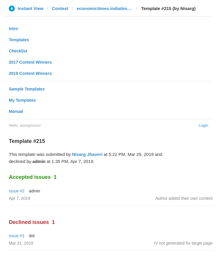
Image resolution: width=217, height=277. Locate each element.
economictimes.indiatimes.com (105, 8)
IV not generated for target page (183, 243)
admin (34, 191)
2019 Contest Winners (30, 73)
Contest (60, 8)
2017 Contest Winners (30, 62)
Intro (13, 28)
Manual (16, 111)
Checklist (18, 51)
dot (31, 235)
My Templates (22, 100)
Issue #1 (16, 235)
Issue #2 (16, 191)
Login (203, 125)
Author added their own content (184, 198)
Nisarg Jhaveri (87, 154)
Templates (19, 39)
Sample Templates (27, 89)
